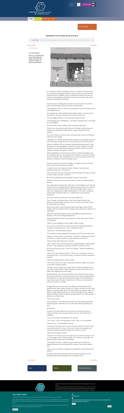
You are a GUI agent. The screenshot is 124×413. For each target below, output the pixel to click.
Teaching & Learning (85, 368)
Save (74, 403)
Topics (30, 368)
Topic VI (38, 18)
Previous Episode (31, 45)
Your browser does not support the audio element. (62, 40)
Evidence (56, 368)
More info (15, 409)
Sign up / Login (87, 4)
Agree (109, 406)
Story (45, 18)
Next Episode (94, 45)
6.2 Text (52, 18)
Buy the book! (83, 26)
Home (31, 18)
